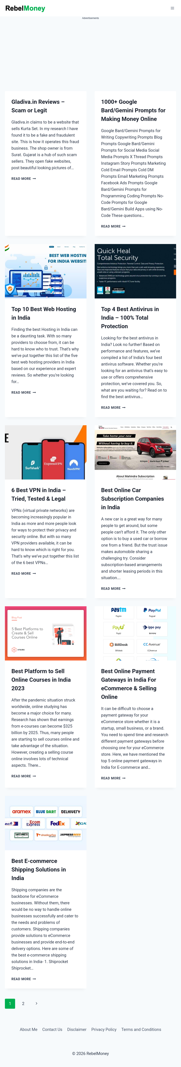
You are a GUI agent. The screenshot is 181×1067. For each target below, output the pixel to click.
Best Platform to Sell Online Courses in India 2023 (41, 680)
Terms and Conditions (141, 1029)
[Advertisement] (90, 50)
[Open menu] (172, 8)
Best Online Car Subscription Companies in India (132, 499)
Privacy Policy (104, 1029)
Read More (23, 179)
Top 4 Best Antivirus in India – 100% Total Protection (130, 318)
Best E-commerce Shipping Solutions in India (38, 869)
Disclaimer (76, 1029)
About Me (28, 1029)
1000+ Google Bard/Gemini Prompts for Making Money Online (133, 110)
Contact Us (52, 1029)
